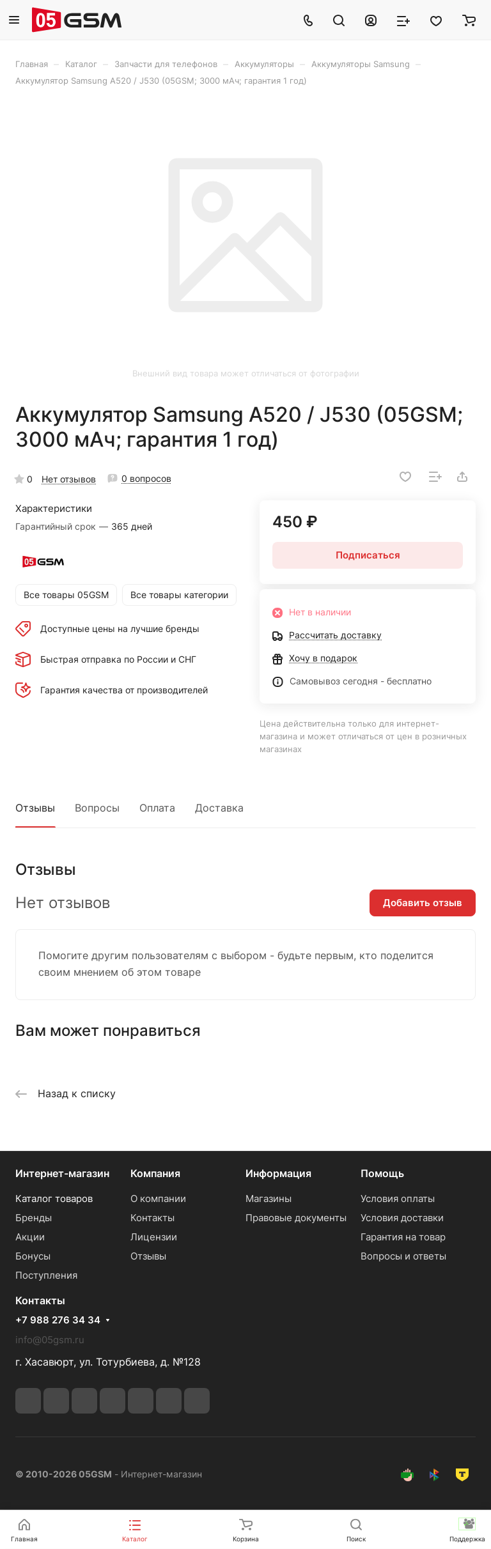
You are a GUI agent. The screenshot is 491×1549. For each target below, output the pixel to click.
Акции (30, 1237)
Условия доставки (402, 1218)
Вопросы (97, 807)
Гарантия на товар (403, 1237)
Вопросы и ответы (403, 1256)
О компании (158, 1198)
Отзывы (35, 807)
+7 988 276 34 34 (57, 1320)
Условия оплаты (398, 1198)
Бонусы (33, 1256)
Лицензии (153, 1237)
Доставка (219, 807)
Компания (155, 1173)
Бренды (33, 1218)
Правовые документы (296, 1218)
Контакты (152, 1218)
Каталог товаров (54, 1198)
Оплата (157, 807)
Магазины (269, 1198)
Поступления (46, 1275)
